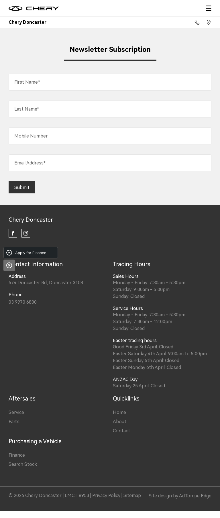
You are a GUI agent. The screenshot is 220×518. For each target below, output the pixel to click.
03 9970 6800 (23, 302)
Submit (22, 187)
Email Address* (30, 163)
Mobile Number (31, 136)
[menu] (208, 8)
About (119, 421)
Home (119, 412)
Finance (17, 455)
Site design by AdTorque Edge (180, 496)
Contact (121, 430)
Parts (14, 421)
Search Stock (23, 464)
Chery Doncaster (31, 219)
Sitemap (132, 495)
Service (16, 412)
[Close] (9, 265)
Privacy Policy (106, 495)
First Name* (27, 82)
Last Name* (26, 109)
